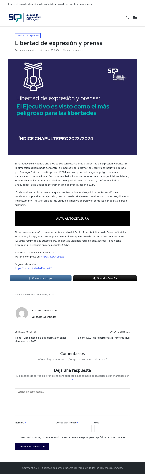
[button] (44, 317)
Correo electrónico (67, 422)
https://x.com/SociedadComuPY (33, 268)
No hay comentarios (73, 50)
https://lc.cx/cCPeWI (52, 256)
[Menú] (135, 17)
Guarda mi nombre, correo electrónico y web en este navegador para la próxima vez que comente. (73, 437)
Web (96, 422)
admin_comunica (44, 310)
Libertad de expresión (28, 35)
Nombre (20, 422)
